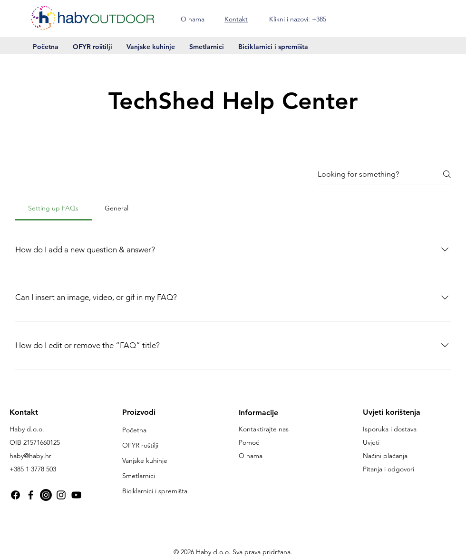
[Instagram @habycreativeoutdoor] (46, 495)
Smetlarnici (138, 475)
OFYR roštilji (140, 445)
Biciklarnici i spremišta (154, 491)
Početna (134, 430)
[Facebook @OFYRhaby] (15, 495)
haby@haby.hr (30, 455)
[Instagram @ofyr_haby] (61, 495)
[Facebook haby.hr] (31, 495)
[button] (434, 18)
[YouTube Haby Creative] (76, 495)
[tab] (53, 208)
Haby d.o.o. (27, 429)
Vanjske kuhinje (144, 460)
